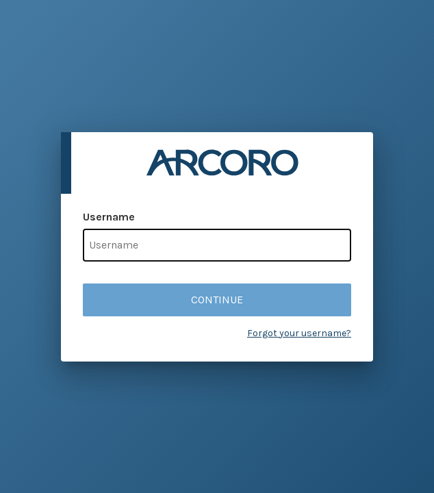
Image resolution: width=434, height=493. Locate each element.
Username (109, 216)
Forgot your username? (299, 333)
